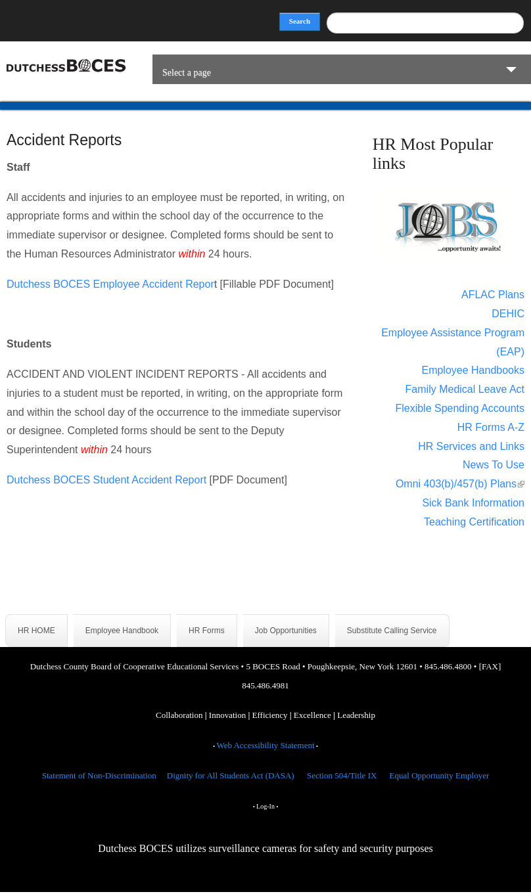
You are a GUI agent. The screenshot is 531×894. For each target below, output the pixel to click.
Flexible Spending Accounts (459, 408)
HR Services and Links (471, 446)
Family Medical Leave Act (464, 389)
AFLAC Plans (492, 294)
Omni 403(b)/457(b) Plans (460, 483)
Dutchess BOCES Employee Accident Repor (110, 284)
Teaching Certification (474, 521)
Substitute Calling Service (392, 630)
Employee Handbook (121, 630)
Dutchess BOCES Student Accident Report (106, 479)
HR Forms (207, 630)
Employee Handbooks (472, 370)
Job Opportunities (286, 630)
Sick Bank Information (473, 502)
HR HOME (36, 630)
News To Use (493, 464)
